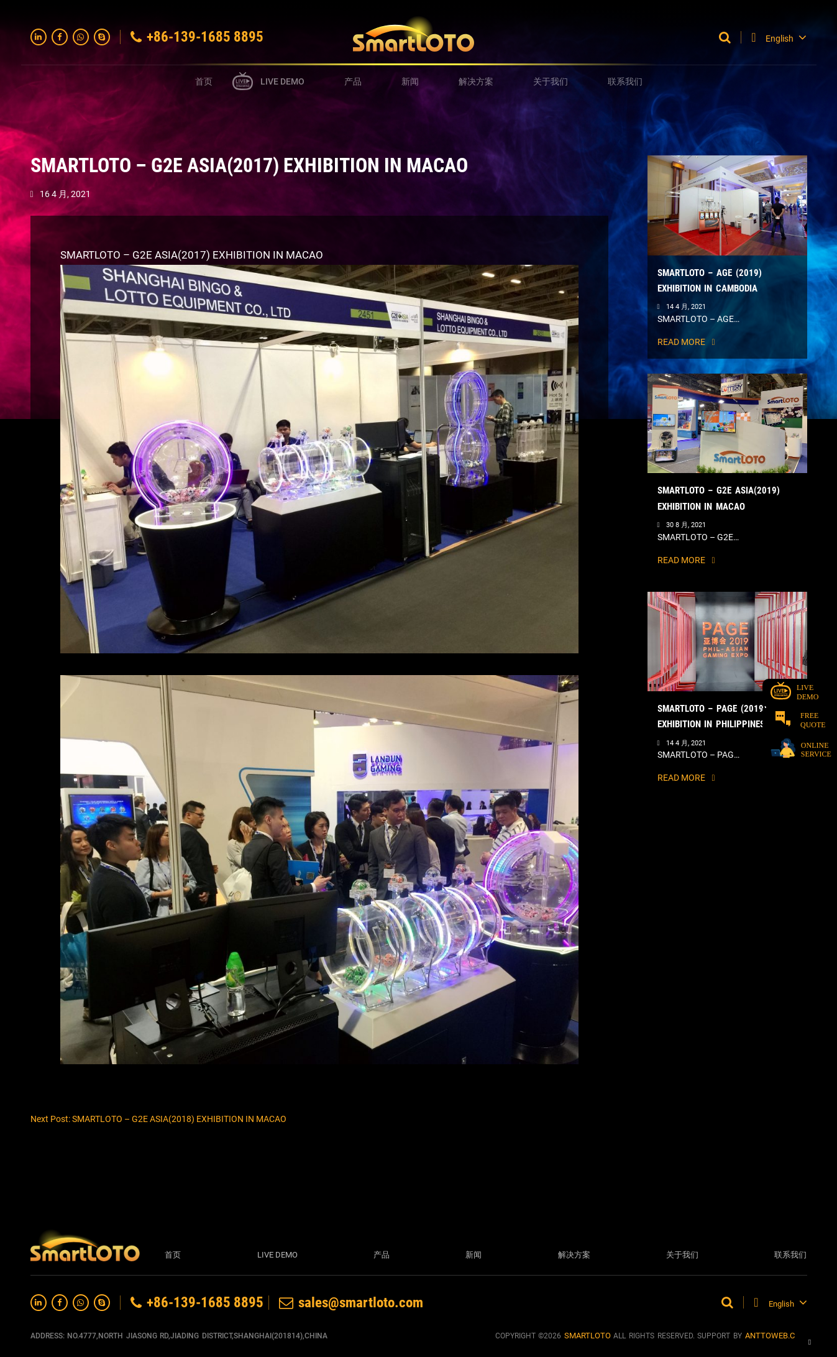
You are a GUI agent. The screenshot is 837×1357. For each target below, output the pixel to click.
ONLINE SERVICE (801, 749)
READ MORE (686, 342)
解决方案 (476, 81)
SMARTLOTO (587, 1335)
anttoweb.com (776, 1335)
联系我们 (625, 81)
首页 (204, 81)
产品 (353, 81)
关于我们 (550, 81)
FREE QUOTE (800, 720)
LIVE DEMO (282, 81)
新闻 (410, 81)
